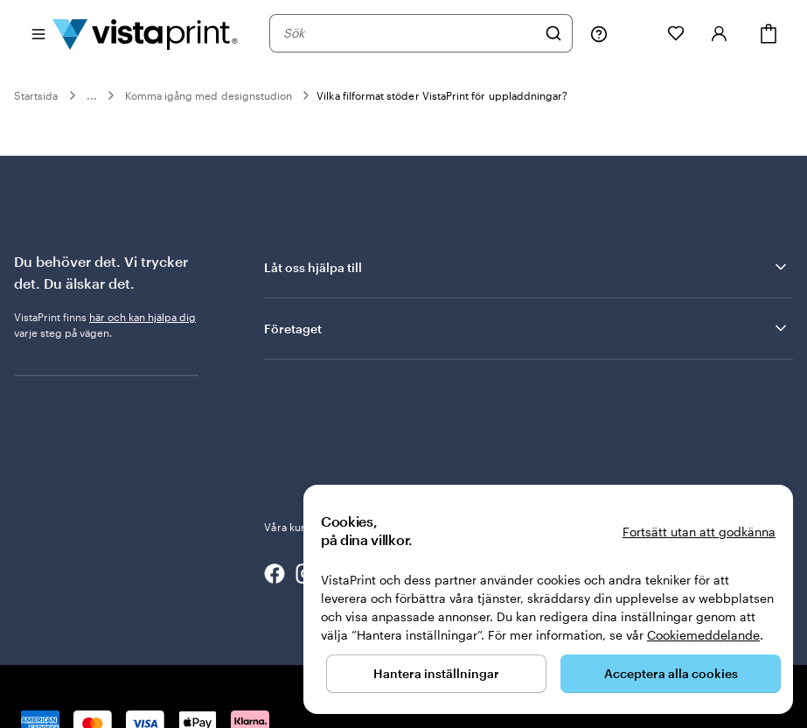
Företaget (527, 328)
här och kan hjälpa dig (142, 317)
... (92, 95)
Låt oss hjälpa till (527, 267)
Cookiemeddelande (703, 634)
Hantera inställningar (436, 673)
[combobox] (409, 33)
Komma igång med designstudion (209, 95)
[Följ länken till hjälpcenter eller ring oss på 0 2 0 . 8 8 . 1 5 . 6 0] (599, 33)
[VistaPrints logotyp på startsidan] (145, 33)
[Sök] (553, 33)
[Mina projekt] (637, 33)
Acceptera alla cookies (671, 673)
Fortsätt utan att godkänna (699, 531)
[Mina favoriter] (676, 33)
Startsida (36, 95)
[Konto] (720, 33)
